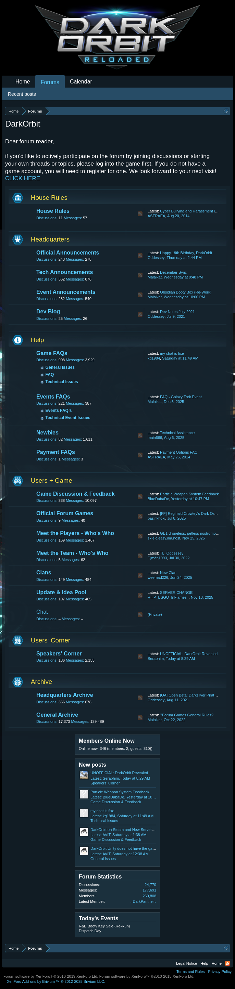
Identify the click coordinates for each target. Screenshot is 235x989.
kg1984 (154, 358)
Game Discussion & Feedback (75, 494)
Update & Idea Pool (61, 592)
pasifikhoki (156, 518)
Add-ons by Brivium (56, 981)
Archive (41, 681)
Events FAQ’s (59, 410)
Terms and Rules (190, 972)
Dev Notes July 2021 (177, 312)
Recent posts (22, 94)
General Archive (57, 715)
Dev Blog (48, 311)
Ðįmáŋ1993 (157, 558)
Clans (43, 572)
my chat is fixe (172, 353)
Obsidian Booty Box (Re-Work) (185, 292)
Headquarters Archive (64, 695)
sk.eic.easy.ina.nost (164, 538)
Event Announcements (66, 292)
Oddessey (156, 258)
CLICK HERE (22, 178)
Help (37, 339)
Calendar (81, 81)
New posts (92, 765)
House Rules (49, 197)
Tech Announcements (64, 272)
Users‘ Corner (50, 640)
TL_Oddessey (171, 553)
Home (22, 81)
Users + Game (51, 480)
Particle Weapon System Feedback (189, 494)
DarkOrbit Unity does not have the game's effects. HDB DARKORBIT (148, 848)
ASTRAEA (156, 216)
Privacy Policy (220, 972)
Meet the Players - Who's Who (75, 533)
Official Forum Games (64, 513)
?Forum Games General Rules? (186, 715)
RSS (140, 213)
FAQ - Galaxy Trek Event (181, 397)
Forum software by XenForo (50, 976)
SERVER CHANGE (176, 592)
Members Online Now (107, 741)
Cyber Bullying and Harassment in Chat (193, 211)
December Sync (173, 272)
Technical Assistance (177, 433)
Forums (50, 82)
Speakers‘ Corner (59, 653)
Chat (42, 612)
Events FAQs (53, 397)
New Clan (168, 573)
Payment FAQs (55, 452)
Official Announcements (67, 253)
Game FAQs (51, 353)
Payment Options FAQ (178, 452)
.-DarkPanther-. (143, 901)
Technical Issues (62, 381)
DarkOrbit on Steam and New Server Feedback (130, 830)
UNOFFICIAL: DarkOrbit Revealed (189, 654)
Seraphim (156, 658)
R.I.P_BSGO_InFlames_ (168, 597)
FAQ (50, 374)
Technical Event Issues (68, 417)
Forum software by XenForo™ (147, 976)
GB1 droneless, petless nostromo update (194, 533)
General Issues (60, 367)
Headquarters (50, 239)
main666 (155, 437)
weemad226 (158, 577)
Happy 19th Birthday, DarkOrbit (186, 253)
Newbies (47, 432)
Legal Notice (186, 963)
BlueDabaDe (158, 499)
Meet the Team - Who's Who (72, 553)
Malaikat (155, 277)
